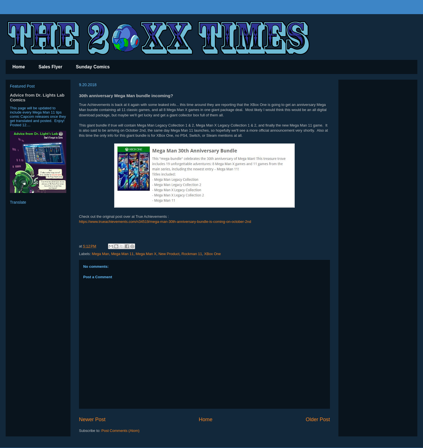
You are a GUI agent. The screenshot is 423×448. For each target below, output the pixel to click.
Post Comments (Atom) (121, 431)
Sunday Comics (93, 66)
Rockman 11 (192, 254)
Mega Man (100, 254)
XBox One (212, 254)
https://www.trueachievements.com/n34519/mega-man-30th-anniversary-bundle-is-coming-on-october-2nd (165, 221)
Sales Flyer (50, 66)
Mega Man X (146, 254)
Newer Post (92, 419)
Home (18, 66)
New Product (168, 254)
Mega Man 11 (122, 254)
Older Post (318, 419)
